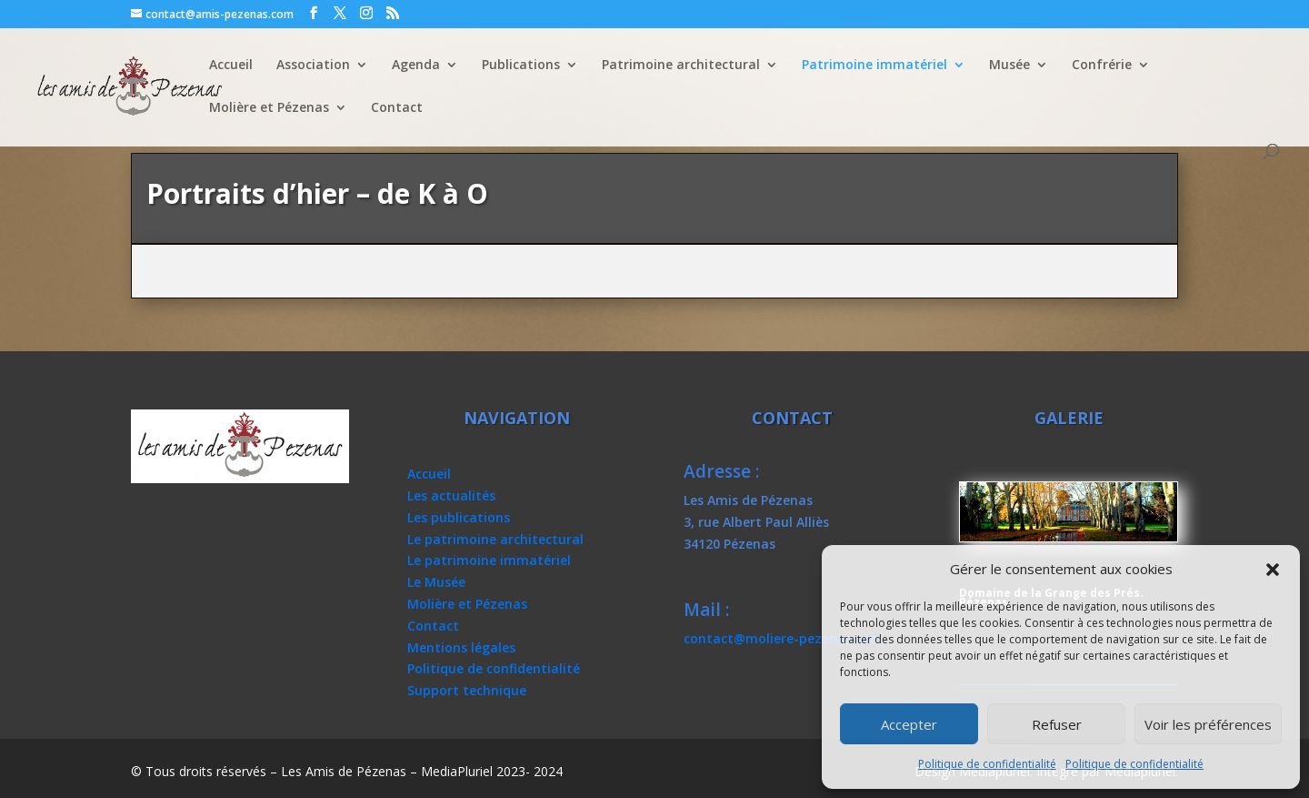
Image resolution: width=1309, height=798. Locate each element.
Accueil (231, 65)
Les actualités (451, 495)
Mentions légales (461, 647)
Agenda (416, 65)
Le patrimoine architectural (495, 539)
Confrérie (1102, 65)
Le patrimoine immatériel (489, 560)
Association (313, 65)
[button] (1273, 570)
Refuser (1057, 724)
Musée (1009, 65)
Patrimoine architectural (681, 65)
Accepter (909, 724)
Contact (397, 108)
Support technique (466, 690)
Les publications (458, 517)
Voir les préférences (1208, 724)
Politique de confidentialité (987, 764)
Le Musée (436, 582)
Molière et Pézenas (269, 108)
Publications (521, 65)
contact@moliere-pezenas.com (783, 638)
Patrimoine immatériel (874, 65)
